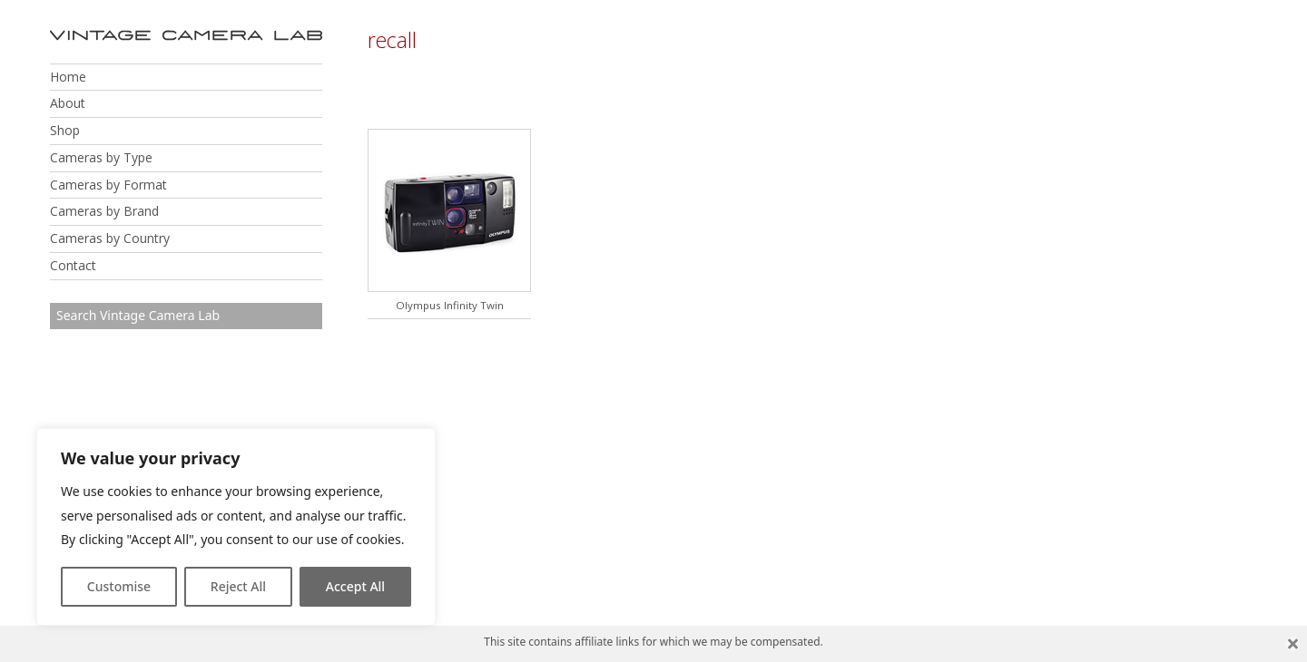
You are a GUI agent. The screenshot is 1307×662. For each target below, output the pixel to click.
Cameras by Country (110, 238)
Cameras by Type (101, 157)
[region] (236, 527)
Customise (119, 586)
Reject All (238, 586)
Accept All (355, 586)
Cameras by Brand (104, 210)
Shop (65, 130)
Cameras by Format (108, 184)
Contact (73, 265)
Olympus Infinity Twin (450, 305)
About (67, 103)
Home (68, 76)
